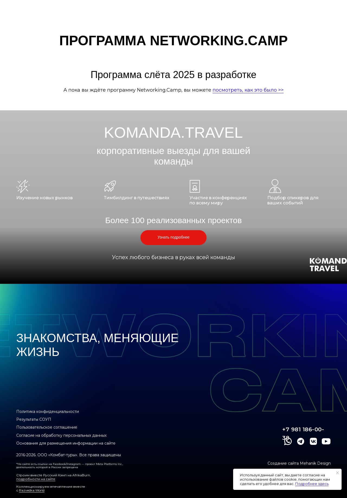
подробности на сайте (35, 479)
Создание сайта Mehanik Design (299, 463)
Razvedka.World (31, 490)
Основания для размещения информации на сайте (65, 443)
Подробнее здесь (312, 483)
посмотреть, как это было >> (248, 90)
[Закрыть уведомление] (337, 472)
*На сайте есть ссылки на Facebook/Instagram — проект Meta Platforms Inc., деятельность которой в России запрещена (69, 465)
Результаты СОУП (33, 419)
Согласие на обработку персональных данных (61, 435)
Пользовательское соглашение (46, 427)
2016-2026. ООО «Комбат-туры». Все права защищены (68, 454)
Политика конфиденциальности (47, 411)
